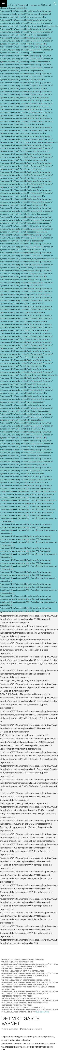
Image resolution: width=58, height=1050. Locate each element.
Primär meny (3, 3)
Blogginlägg (42, 1012)
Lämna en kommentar (32, 1029)
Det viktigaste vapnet (20, 1021)
